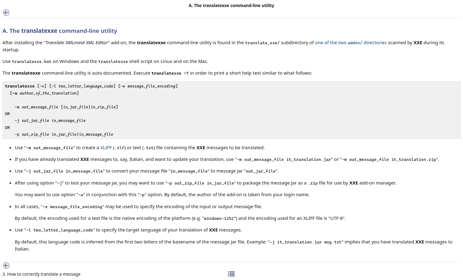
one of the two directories (351, 42)
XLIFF (106, 147)
